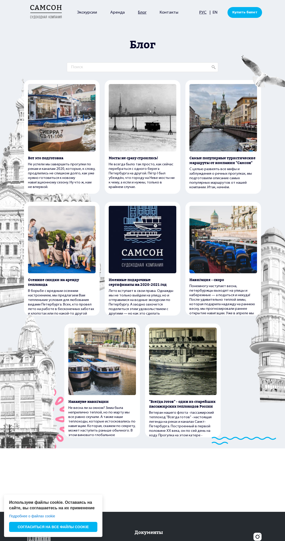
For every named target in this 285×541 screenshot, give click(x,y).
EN (215, 13)
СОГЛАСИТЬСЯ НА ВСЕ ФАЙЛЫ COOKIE (53, 527)
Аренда (117, 13)
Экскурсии (87, 13)
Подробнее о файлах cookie (32, 516)
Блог (142, 13)
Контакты (169, 13)
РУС (203, 13)
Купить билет (245, 12)
